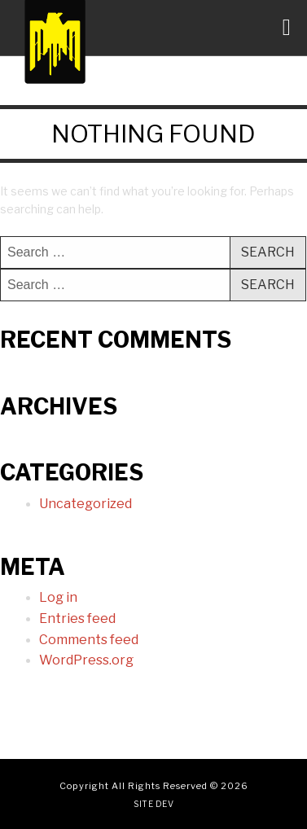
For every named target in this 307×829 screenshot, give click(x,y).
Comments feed (88, 639)
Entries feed (77, 618)
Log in (58, 597)
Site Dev (153, 804)
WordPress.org (86, 660)
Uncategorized (85, 503)
